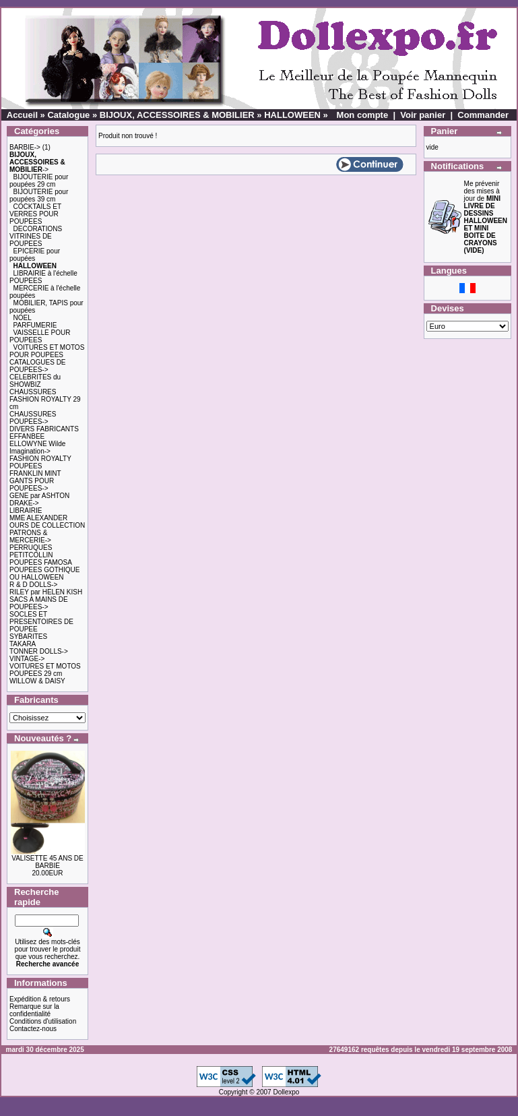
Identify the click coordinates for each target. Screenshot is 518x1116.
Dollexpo (286, 1092)
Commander (483, 115)
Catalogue (68, 115)
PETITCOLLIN (31, 555)
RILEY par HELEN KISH (45, 592)
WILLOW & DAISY (37, 681)
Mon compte (363, 115)
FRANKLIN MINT (35, 473)
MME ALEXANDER (38, 518)
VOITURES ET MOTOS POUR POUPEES (46, 351)
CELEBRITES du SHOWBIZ (35, 380)
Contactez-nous (33, 1028)
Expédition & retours (39, 999)
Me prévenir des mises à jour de (485, 217)
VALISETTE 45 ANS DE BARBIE (47, 862)
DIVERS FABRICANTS (44, 429)
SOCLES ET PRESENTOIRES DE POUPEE (41, 622)
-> (37, 162)
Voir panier (422, 115)
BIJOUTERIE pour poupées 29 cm (38, 180)
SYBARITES (28, 636)
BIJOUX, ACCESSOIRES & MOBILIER (177, 115)
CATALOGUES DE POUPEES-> (37, 366)
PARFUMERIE (35, 325)
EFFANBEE (26, 436)
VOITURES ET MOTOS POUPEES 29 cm (45, 669)
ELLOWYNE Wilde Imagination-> (37, 447)
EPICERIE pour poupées (34, 254)
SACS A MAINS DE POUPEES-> (38, 603)
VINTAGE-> (26, 658)
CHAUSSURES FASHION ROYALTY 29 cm (45, 399)
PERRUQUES (30, 547)
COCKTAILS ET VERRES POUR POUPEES (35, 214)
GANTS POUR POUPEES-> (31, 484)
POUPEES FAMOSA (40, 562)
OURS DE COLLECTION (47, 525)
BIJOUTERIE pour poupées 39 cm (38, 195)
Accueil (22, 115)
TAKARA (22, 644)
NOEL (22, 317)
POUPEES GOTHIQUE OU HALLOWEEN (44, 573)
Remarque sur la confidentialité (34, 1010)
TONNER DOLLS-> (38, 651)
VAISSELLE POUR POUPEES (39, 336)
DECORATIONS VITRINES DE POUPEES (35, 236)
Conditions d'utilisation (42, 1021)
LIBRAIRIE (25, 510)
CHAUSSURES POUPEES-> (32, 417)
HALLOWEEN (292, 115)
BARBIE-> (24, 147)
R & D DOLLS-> (33, 584)
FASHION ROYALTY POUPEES (40, 462)
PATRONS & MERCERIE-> (30, 536)
